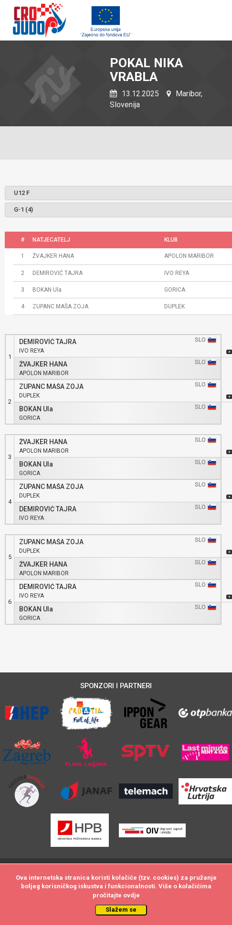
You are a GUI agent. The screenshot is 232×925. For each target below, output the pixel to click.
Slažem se (121, 909)
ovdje (131, 895)
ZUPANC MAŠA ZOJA (51, 386)
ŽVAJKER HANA (43, 364)
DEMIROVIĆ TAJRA (47, 342)
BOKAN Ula (36, 409)
